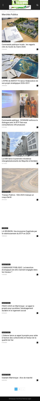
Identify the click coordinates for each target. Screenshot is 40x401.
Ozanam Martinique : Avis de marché (17, 378)
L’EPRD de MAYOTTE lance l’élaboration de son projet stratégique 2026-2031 (20, 82)
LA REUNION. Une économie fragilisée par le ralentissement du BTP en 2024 (19, 232)
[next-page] (23, 389)
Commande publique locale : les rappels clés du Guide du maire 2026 (18, 45)
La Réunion (5, 228)
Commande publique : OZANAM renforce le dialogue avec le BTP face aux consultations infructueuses (20, 122)
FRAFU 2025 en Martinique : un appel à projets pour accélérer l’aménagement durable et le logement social (18, 308)
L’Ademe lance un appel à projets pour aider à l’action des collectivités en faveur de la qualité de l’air (20, 337)
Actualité (4, 77)
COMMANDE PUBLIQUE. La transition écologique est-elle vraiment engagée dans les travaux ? (19, 269)
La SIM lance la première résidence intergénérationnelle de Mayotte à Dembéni (20, 160)
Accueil (3, 12)
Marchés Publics (6, 41)
